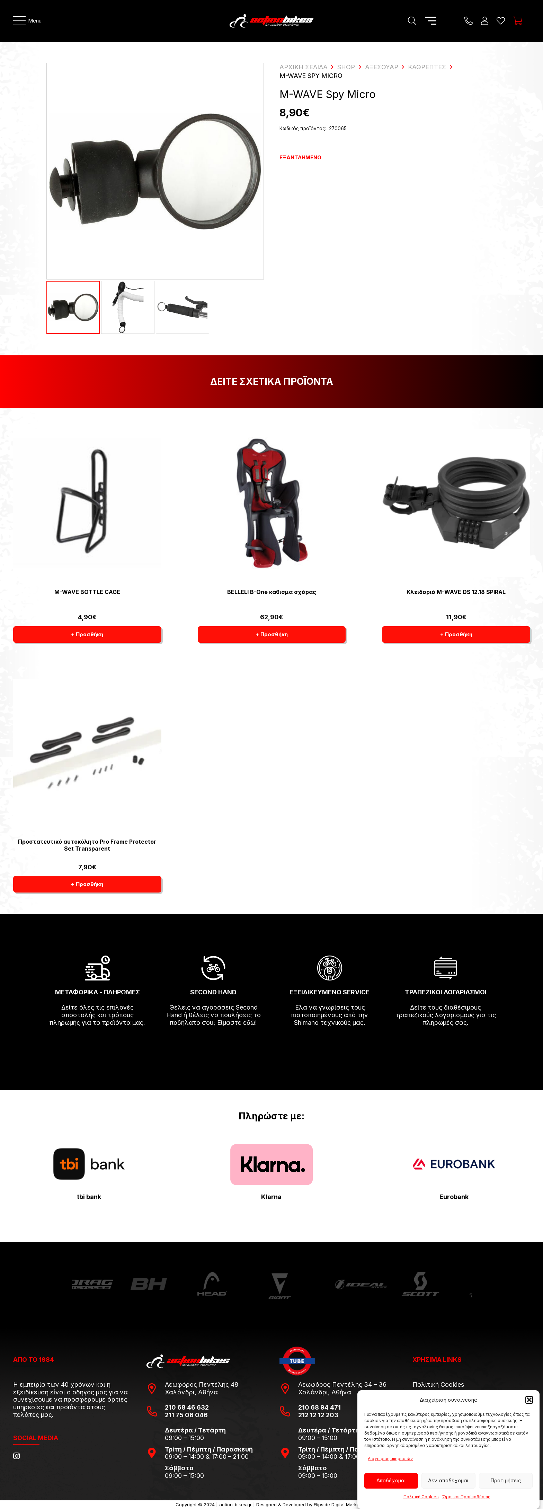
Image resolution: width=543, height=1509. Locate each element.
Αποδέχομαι (391, 1480)
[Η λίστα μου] (501, 21)
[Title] (468, 21)
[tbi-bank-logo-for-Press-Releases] (89, 1164)
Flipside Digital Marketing (340, 1504)
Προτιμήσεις (505, 1480)
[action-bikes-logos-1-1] (271, 21)
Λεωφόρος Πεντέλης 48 (201, 1384)
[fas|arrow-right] (97, 1042)
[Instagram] (16, 1456)
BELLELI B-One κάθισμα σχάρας (271, 591)
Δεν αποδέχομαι (448, 1480)
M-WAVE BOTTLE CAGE (87, 591)
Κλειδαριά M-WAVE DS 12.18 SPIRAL (456, 591)
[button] (529, 1399)
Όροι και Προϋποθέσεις (466, 1496)
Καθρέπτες (427, 67)
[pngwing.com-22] (271, 1164)
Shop (346, 67)
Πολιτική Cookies (421, 1496)
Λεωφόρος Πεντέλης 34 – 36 (342, 1384)
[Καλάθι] (517, 21)
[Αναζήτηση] (412, 21)
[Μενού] (27, 20)
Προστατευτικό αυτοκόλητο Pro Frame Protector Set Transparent (87, 845)
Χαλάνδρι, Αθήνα (191, 1392)
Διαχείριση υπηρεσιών (390, 1458)
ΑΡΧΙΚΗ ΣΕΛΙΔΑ (303, 67)
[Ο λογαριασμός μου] (484, 21)
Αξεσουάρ (381, 67)
